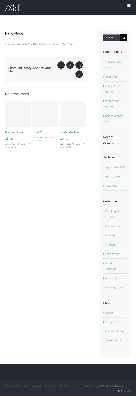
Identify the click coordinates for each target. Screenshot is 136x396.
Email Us (124, 390)
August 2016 (112, 176)
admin (11, 44)
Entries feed (112, 322)
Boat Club (39, 132)
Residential (112, 278)
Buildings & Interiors (49, 44)
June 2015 (111, 185)
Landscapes (112, 253)
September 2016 (115, 167)
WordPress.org (114, 340)
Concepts (111, 235)
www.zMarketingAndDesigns (109, 386)
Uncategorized (114, 287)
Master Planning (111, 265)
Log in (109, 312)
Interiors (110, 244)
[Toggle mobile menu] (129, 5)
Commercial (113, 226)
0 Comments (67, 44)
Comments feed (115, 331)
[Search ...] (111, 37)
